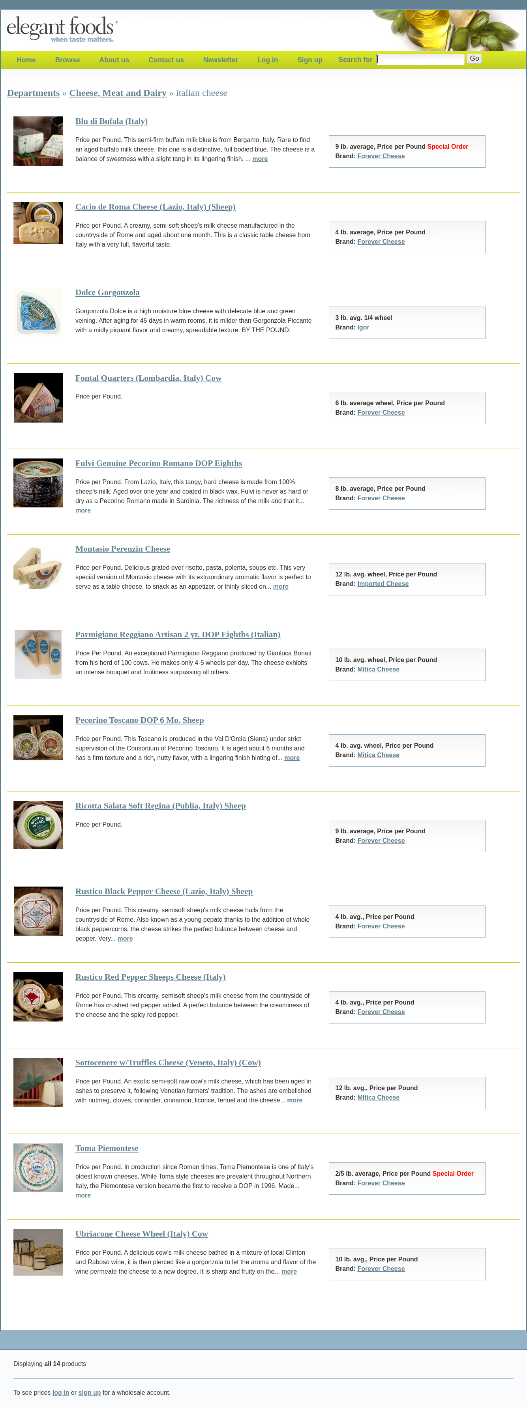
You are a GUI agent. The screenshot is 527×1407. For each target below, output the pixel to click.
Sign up (310, 60)
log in (61, 1392)
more (260, 158)
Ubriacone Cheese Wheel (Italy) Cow (141, 1234)
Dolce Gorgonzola (107, 292)
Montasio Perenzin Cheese (122, 549)
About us (114, 60)
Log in (267, 60)
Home (26, 60)
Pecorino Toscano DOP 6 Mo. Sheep (139, 720)
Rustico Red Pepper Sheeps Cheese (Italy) (150, 977)
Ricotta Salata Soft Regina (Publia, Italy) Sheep (160, 805)
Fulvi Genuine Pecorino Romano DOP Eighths (158, 463)
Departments (33, 93)
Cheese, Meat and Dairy (118, 93)
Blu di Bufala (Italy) (111, 121)
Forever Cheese (381, 156)
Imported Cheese (383, 583)
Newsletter (220, 60)
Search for (356, 59)
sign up (90, 1392)
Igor (363, 327)
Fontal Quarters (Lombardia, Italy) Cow (148, 378)
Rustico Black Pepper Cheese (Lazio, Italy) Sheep (164, 891)
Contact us (166, 60)
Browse (67, 60)
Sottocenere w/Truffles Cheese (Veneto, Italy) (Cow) (168, 1062)
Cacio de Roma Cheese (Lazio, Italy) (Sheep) (155, 206)
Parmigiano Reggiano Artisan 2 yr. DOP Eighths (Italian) (177, 634)
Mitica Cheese (379, 669)
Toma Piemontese (107, 1148)
